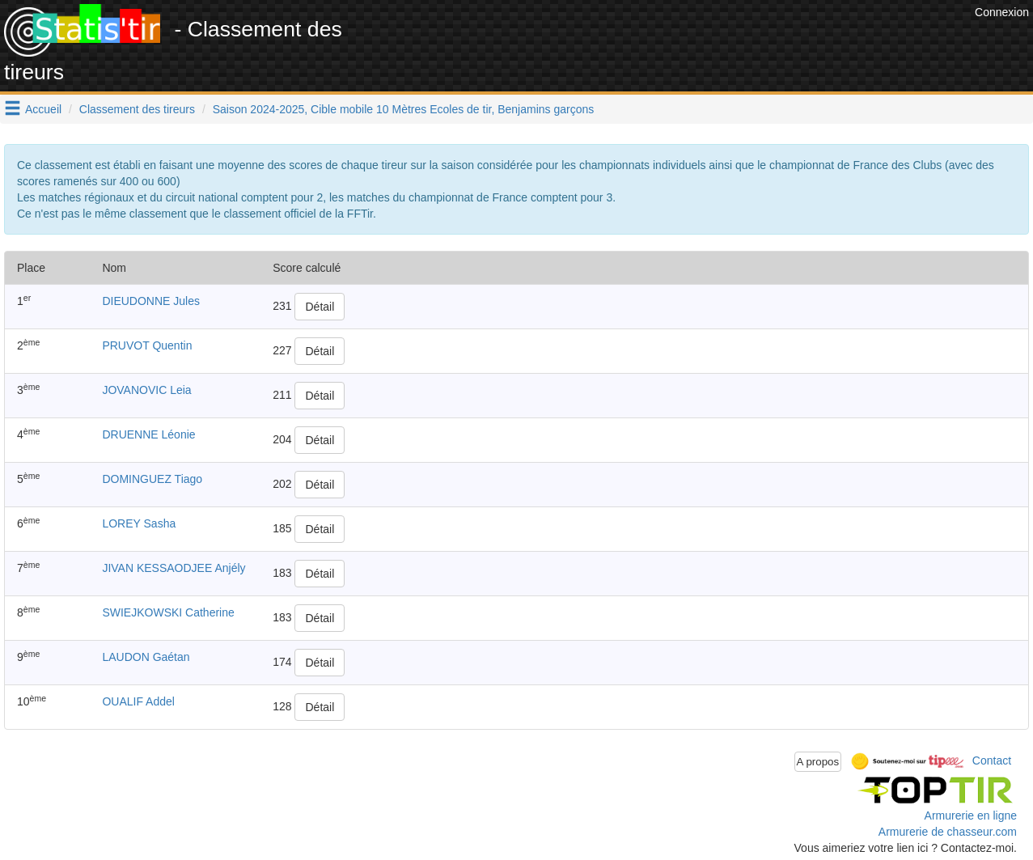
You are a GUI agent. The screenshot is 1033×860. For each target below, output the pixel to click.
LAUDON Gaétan (145, 656)
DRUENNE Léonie (148, 434)
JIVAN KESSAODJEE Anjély (173, 567)
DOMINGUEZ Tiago (152, 478)
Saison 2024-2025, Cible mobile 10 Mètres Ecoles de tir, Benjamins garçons (404, 109)
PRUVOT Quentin (147, 345)
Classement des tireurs (137, 109)
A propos (818, 762)
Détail (319, 306)
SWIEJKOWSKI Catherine (168, 612)
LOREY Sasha (139, 523)
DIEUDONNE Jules (151, 300)
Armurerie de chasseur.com (947, 831)
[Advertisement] (676, 40)
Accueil (43, 109)
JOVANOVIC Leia (146, 389)
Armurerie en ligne (971, 815)
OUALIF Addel (138, 701)
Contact (991, 760)
